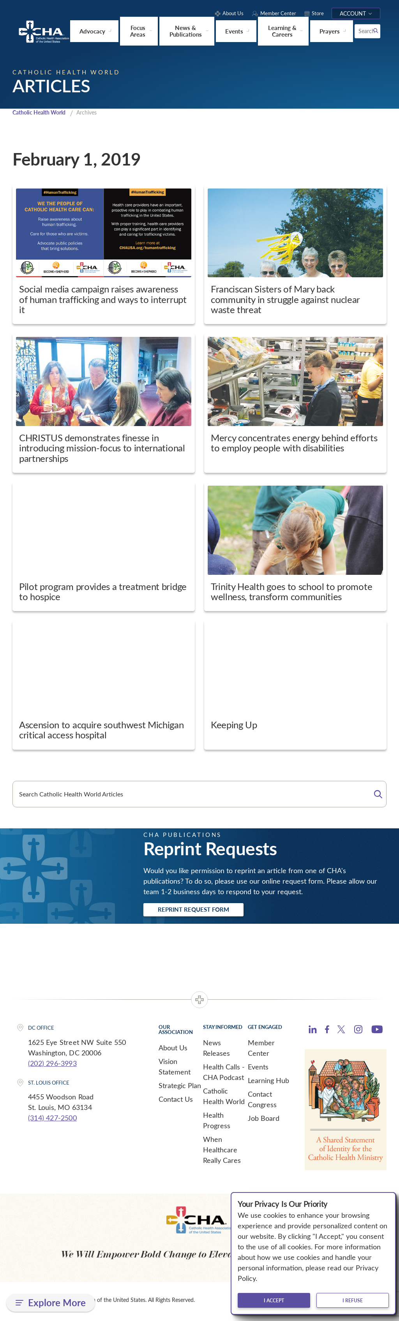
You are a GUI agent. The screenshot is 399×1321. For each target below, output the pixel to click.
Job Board (263, 1120)
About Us (173, 1050)
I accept (274, 1300)
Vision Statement (175, 1069)
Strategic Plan (180, 1088)
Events (258, 1069)
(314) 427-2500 (52, 1120)
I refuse (353, 1300)
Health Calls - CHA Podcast (224, 1075)
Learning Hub (268, 1083)
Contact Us (176, 1101)
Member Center (261, 1050)
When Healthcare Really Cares (222, 1152)
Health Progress (216, 1123)
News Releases (216, 1050)
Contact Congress (262, 1102)
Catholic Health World (42, 112)
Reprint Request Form (204, 911)
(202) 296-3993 (52, 1066)
